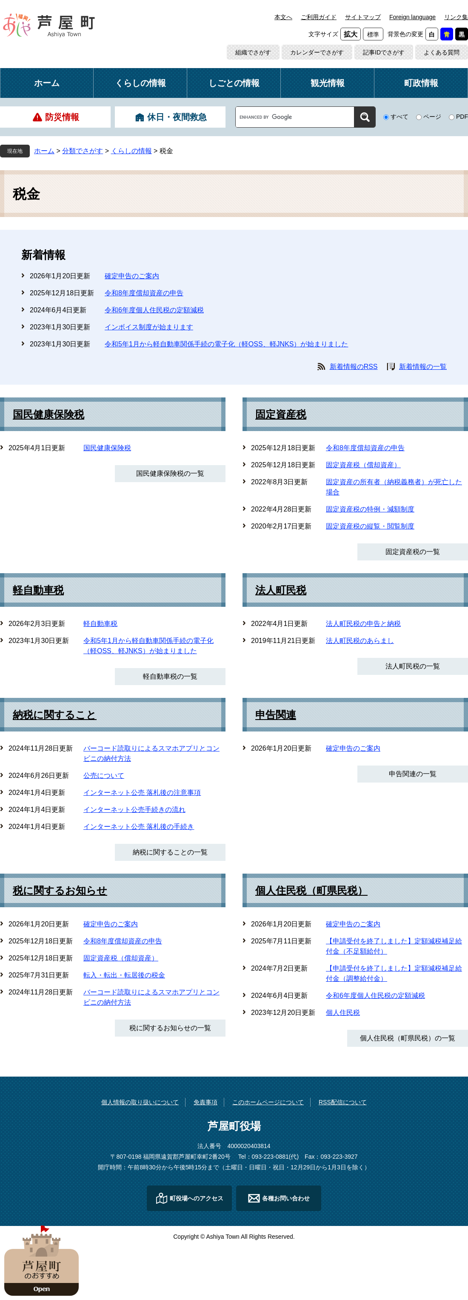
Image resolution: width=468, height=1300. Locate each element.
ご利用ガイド (319, 17)
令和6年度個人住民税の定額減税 (154, 310)
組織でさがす (253, 52)
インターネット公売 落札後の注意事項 (142, 792)
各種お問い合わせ (286, 1198)
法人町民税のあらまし (360, 640)
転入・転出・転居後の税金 (124, 975)
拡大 (350, 34)
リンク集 (456, 17)
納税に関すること (55, 714)
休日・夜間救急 (177, 117)
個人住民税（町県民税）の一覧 (407, 1038)
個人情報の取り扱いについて (140, 1102)
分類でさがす (82, 150)
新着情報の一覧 (423, 366)
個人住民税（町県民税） (311, 890)
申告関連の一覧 (413, 773)
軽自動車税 (38, 590)
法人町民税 (280, 590)
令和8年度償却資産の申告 (144, 293)
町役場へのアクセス (196, 1198)
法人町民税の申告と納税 (363, 623)
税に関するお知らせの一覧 (170, 1027)
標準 (373, 34)
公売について (103, 775)
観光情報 (328, 83)
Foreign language (412, 17)
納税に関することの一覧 (170, 852)
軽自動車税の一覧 (170, 676)
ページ (432, 116)
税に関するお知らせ (60, 890)
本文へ (283, 17)
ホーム (47, 83)
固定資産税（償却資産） (363, 465)
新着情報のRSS (354, 366)
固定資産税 (280, 414)
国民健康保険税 (48, 414)
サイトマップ (363, 17)
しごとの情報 (234, 83)
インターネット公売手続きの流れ (134, 809)
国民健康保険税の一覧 (170, 473)
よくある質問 (441, 52)
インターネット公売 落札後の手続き (138, 826)
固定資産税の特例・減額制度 (370, 509)
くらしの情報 (140, 83)
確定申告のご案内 (132, 276)
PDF (462, 116)
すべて (399, 116)
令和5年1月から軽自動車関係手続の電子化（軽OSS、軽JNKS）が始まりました (226, 344)
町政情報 (421, 83)
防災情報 (62, 117)
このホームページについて (268, 1102)
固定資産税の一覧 (412, 551)
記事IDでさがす (384, 52)
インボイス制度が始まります (149, 327)
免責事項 (205, 1102)
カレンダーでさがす (317, 52)
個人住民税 (343, 1012)
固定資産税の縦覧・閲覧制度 (370, 526)
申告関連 (275, 714)
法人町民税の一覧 (412, 666)
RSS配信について (343, 1102)
